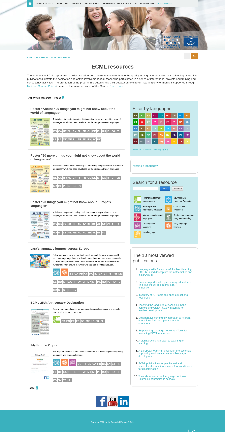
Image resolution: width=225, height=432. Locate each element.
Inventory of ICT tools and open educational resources (163, 296)
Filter (165, 188)
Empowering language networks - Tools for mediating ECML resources (162, 332)
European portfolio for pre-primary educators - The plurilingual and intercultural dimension (164, 285)
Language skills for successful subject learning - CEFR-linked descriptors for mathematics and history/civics (165, 272)
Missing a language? (145, 165)
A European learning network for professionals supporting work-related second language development (164, 353)
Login (192, 430)
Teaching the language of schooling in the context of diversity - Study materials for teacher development (162, 308)
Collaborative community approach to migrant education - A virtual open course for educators (164, 320)
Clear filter (177, 188)
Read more (116, 86)
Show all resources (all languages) (150, 149)
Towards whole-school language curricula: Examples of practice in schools (162, 377)
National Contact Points (41, 86)
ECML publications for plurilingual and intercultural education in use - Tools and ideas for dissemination (165, 366)
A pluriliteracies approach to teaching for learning (161, 342)
